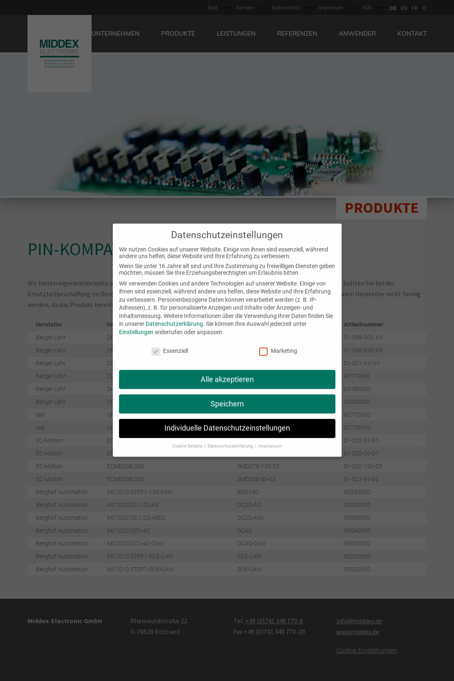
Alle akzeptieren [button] (227, 370)
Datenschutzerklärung (174, 315)
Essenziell (169, 342)
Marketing (278, 342)
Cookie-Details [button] (187, 437)
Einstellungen (136, 323)
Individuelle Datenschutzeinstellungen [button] (227, 419)
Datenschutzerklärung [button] (231, 437)
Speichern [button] (227, 395)
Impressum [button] (270, 437)
